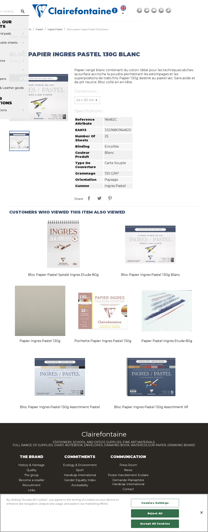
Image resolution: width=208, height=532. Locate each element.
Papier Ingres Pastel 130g (40, 341)
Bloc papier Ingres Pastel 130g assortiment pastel (60, 407)
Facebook (178, 10)
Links (31, 490)
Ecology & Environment (80, 465)
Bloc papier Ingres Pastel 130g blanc (150, 275)
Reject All (155, 513)
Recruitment (31, 485)
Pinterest (199, 10)
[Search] (38, 11)
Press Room (128, 465)
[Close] (201, 512)
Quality (31, 470)
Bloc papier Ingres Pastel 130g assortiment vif (151, 407)
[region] (104, 513)
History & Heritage (31, 465)
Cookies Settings (155, 502)
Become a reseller (31, 480)
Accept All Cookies (155, 523)
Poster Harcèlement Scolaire (128, 475)
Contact (128, 489)
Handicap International (80, 475)
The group (31, 475)
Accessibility (79, 485)
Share (89, 198)
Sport (80, 470)
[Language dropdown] (160, 10)
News (128, 470)
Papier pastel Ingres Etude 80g (166, 341)
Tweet (99, 198)
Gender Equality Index (80, 480)
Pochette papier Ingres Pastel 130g (102, 341)
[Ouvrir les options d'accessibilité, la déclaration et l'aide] (149, 10)
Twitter (185, 10)
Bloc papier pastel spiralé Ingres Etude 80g (63, 275)
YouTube (192, 10)
